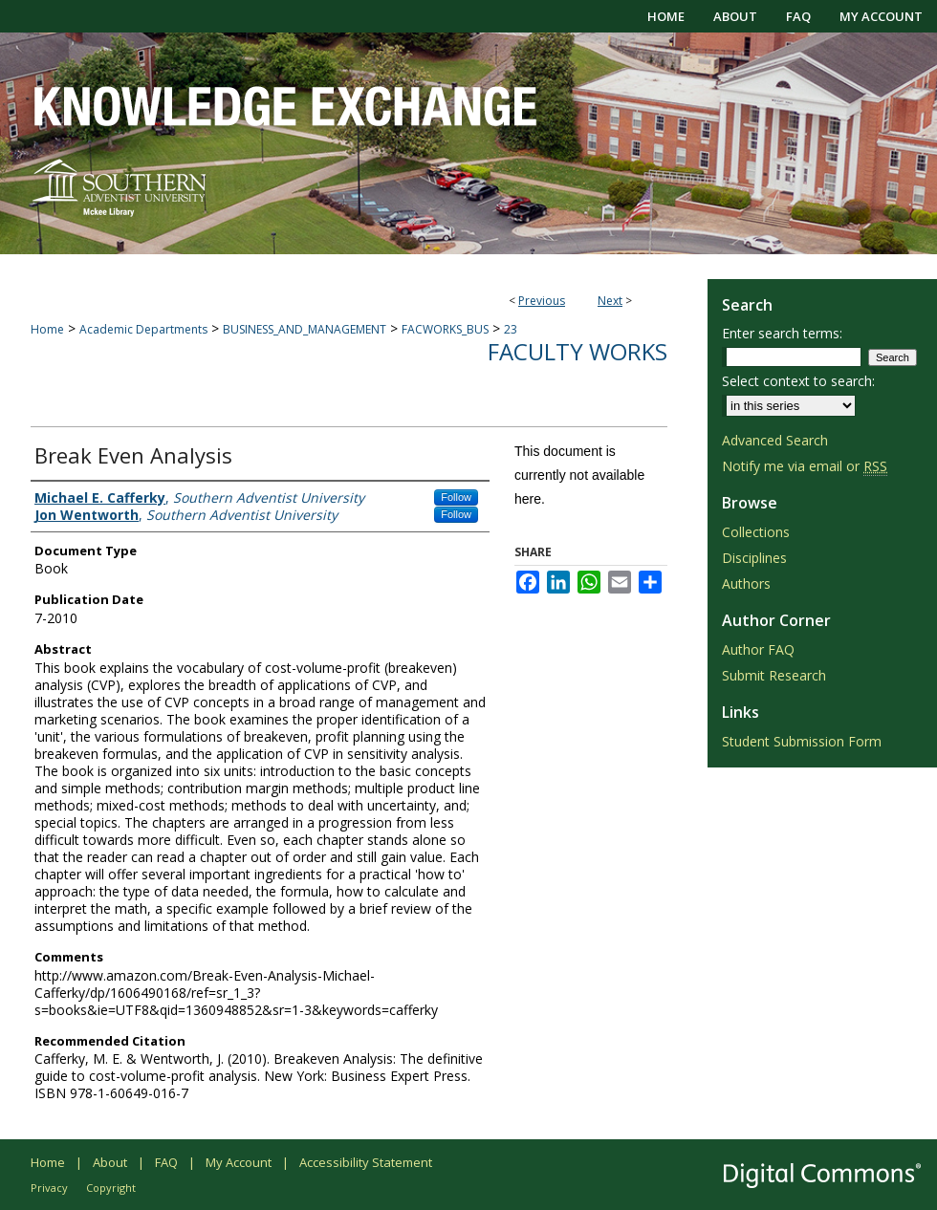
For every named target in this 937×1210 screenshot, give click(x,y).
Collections (756, 532)
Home (47, 329)
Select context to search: (798, 381)
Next (610, 300)
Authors (746, 583)
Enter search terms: (782, 333)
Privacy (49, 1187)
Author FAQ (758, 649)
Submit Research (774, 675)
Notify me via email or (804, 466)
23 (510, 329)
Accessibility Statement (365, 1162)
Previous (541, 300)
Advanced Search (775, 440)
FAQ (166, 1162)
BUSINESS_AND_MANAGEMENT (304, 329)
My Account (239, 1162)
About (110, 1162)
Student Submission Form (802, 741)
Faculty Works (577, 351)
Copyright (111, 1187)
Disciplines (754, 558)
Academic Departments (143, 329)
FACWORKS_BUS (445, 329)
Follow (456, 497)
